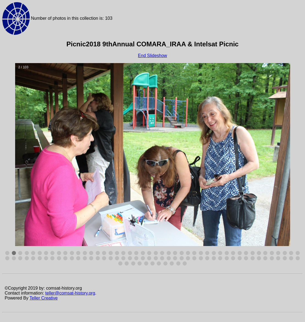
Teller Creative (43, 298)
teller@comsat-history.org (70, 293)
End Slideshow (152, 55)
